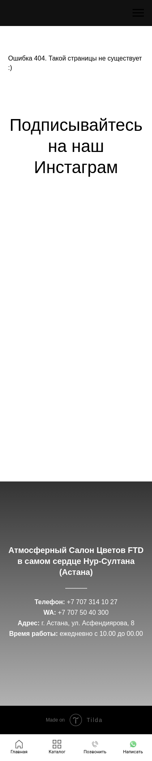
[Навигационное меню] (138, 13)
